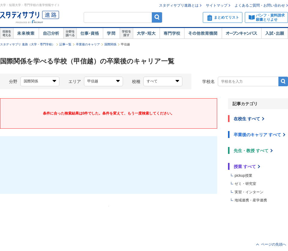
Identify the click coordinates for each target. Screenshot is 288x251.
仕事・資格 (89, 33)
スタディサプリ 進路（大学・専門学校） (27, 44)
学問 (111, 33)
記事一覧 (65, 44)
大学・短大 (146, 33)
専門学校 (172, 33)
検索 (157, 17)
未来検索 (26, 33)
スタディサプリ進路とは (179, 5)
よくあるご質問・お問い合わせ (260, 5)
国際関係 (110, 44)
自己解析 (51, 33)
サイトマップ (216, 5)
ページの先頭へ (273, 244)
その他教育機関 (203, 33)
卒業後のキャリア (88, 44)
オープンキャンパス (241, 33)
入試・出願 (274, 33)
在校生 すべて (247, 118)
